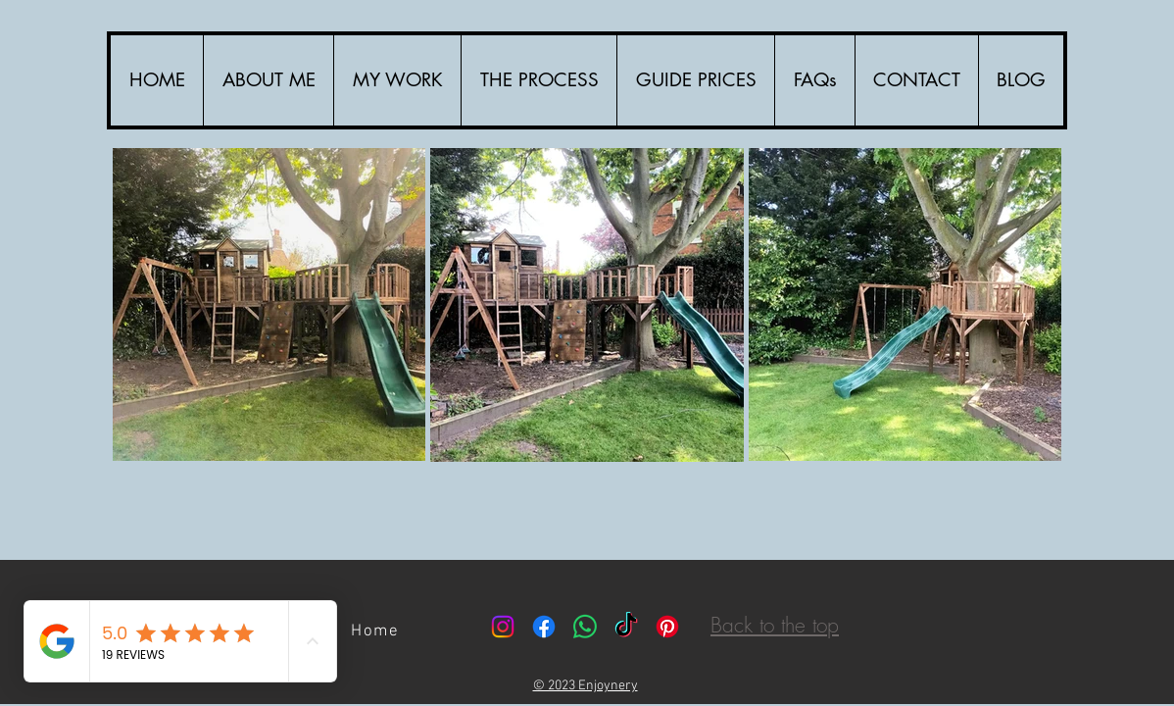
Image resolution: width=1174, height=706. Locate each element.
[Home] (377, 631)
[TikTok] (626, 626)
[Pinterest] (667, 626)
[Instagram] (502, 626)
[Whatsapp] (585, 626)
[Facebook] (544, 626)
